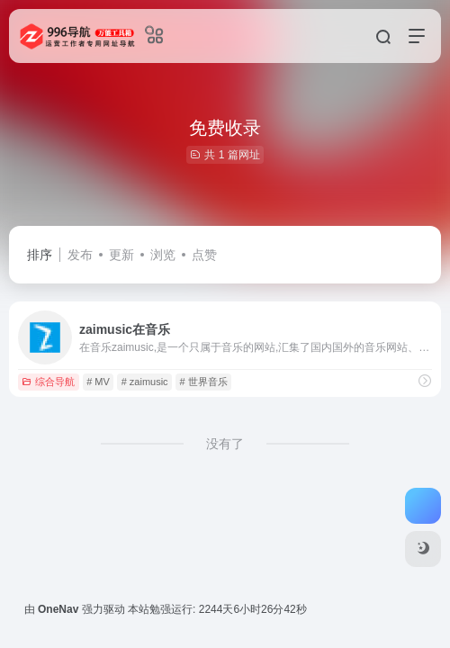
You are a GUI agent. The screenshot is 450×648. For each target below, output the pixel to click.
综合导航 (48, 381)
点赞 (204, 255)
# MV (98, 381)
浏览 (163, 255)
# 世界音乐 (203, 381)
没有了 (225, 443)
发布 (80, 255)
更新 (121, 255)
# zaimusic (145, 381)
